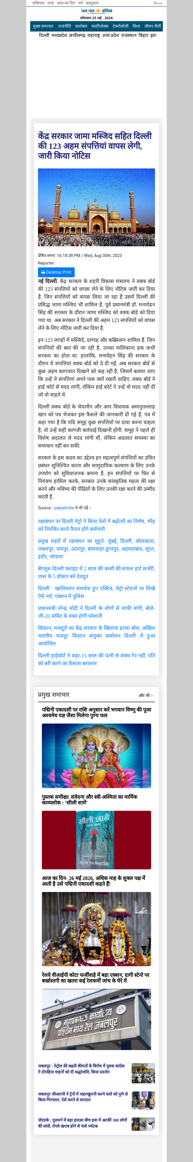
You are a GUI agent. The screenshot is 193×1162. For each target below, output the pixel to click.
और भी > (146, 695)
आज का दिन (66, 3)
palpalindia (64, 507)
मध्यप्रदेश (59, 35)
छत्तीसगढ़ (77, 35)
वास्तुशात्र (92, 3)
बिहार (143, 35)
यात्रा (51, 3)
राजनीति (64, 26)
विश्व (136, 26)
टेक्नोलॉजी (120, 26)
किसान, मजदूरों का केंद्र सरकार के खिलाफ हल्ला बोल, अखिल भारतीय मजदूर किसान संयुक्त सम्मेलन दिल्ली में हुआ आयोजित (96, 635)
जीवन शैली (152, 26)
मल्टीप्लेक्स (100, 26)
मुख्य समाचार (43, 26)
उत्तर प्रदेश (110, 35)
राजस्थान (129, 35)
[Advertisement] (96, 78)
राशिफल (38, 3)
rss (158, 3)
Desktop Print (56, 272)
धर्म (81, 3)
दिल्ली (44, 35)
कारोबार (81, 26)
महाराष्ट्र (93, 35)
